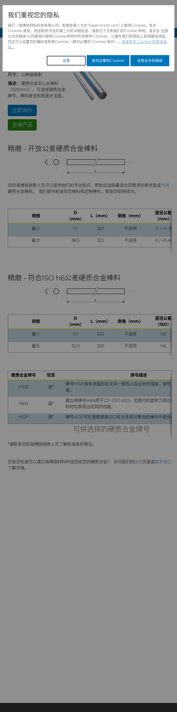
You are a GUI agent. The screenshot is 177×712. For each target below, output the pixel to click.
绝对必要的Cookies (108, 60)
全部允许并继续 (150, 60)
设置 (66, 60)
